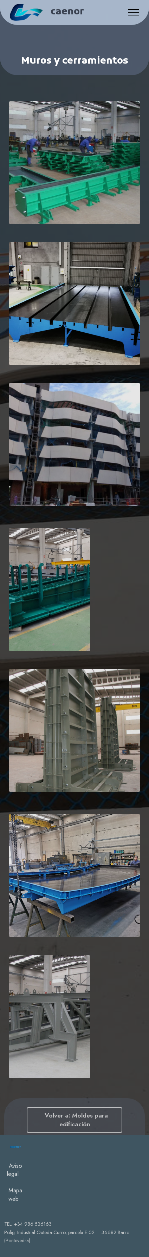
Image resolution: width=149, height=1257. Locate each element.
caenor (67, 12)
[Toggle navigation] (133, 12)
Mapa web (15, 1235)
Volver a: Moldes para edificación (74, 1120)
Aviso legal (14, 1210)
